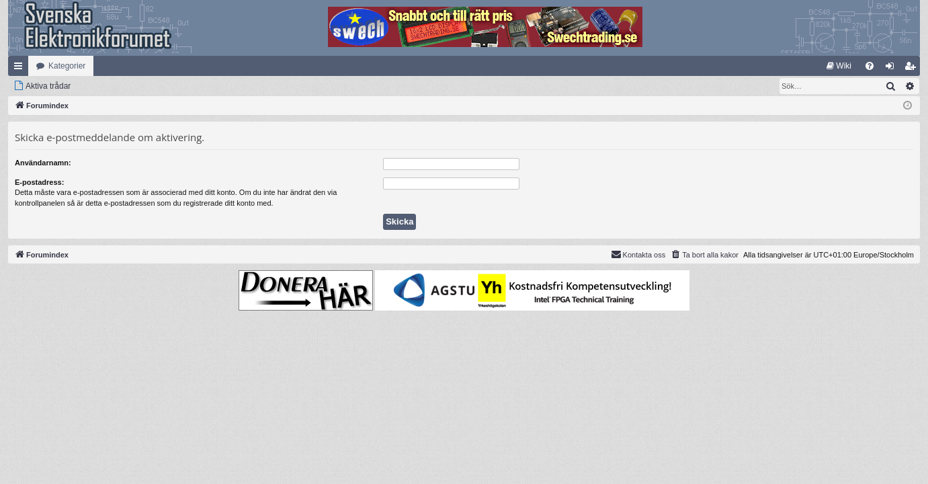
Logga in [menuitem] (893, 68)
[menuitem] (838, 66)
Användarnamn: (43, 163)
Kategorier (66, 66)
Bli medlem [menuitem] (913, 68)
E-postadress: (39, 182)
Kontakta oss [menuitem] (638, 254)
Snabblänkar (20, 68)
